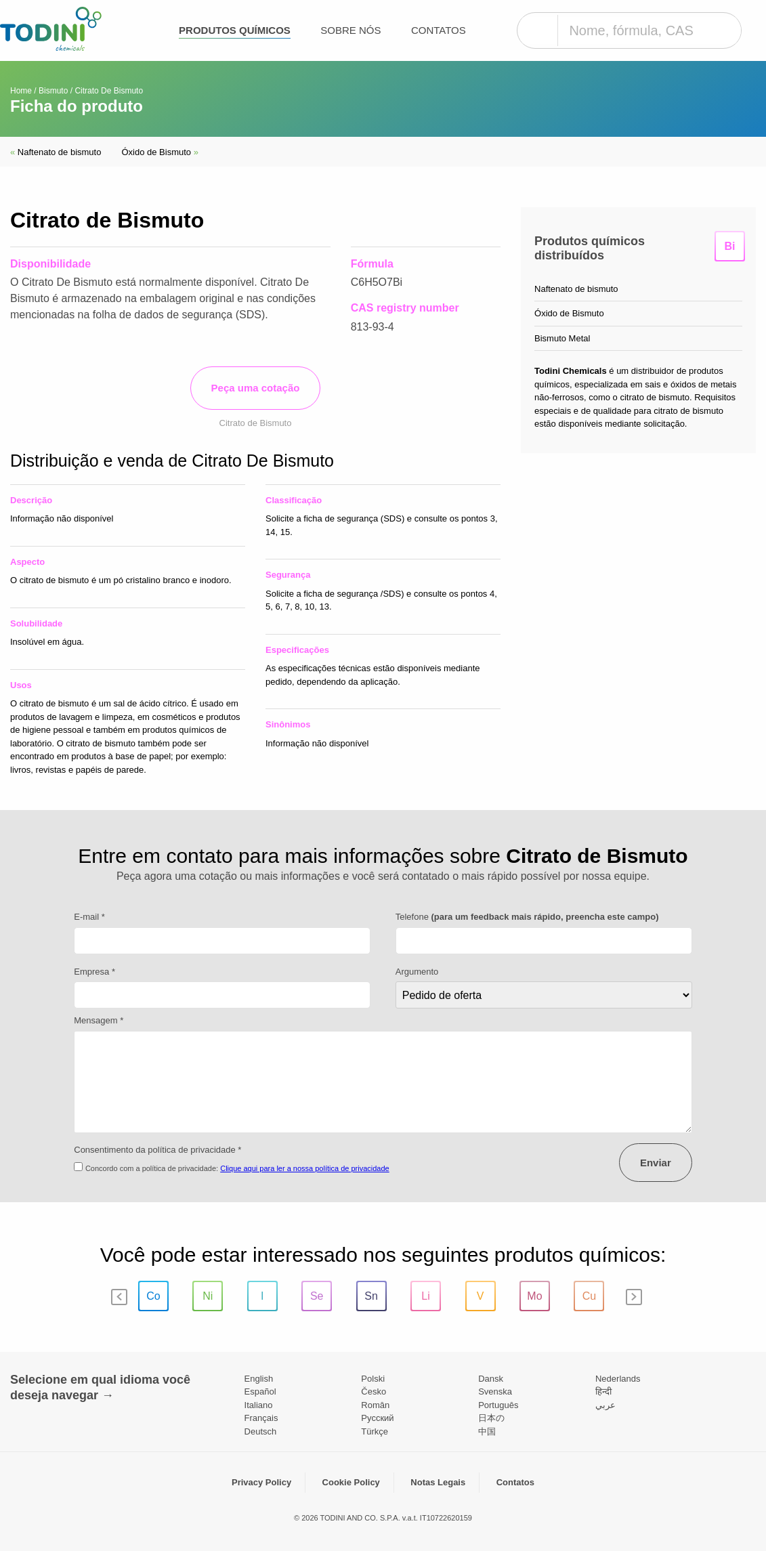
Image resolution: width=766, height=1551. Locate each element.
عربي (605, 1405)
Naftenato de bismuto (55, 152)
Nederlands (618, 1379)
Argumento (417, 971)
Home (21, 90)
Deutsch (260, 1431)
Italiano (258, 1405)
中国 (487, 1431)
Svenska (495, 1391)
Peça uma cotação (255, 388)
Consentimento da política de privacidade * (157, 1150)
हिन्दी (603, 1391)
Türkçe (374, 1431)
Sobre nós (350, 30)
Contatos (438, 30)
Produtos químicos (235, 30)
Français (261, 1418)
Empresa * (94, 971)
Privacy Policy (261, 1482)
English (259, 1379)
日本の (491, 1418)
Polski (373, 1379)
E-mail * (89, 917)
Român (375, 1405)
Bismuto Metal (562, 338)
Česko (373, 1391)
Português (498, 1405)
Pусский (377, 1418)
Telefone (527, 917)
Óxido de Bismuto (159, 152)
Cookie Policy (351, 1482)
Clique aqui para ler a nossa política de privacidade (304, 1168)
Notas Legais (437, 1482)
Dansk (490, 1379)
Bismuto (53, 90)
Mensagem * (98, 1020)
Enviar (655, 1162)
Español (260, 1391)
